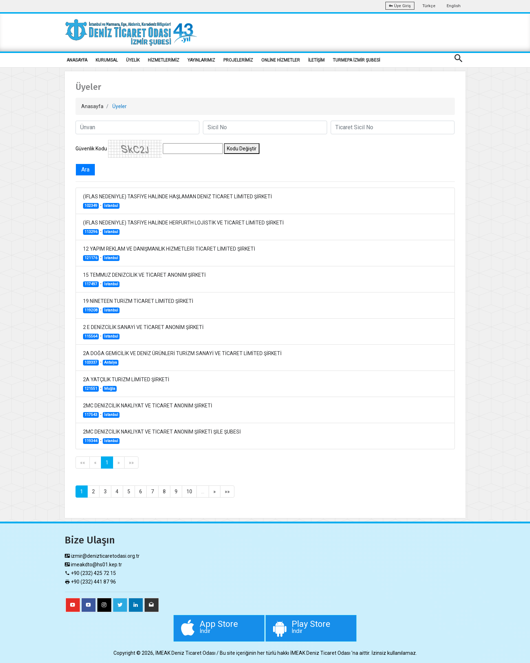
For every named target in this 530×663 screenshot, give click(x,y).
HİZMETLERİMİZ (163, 60)
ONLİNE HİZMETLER (280, 60)
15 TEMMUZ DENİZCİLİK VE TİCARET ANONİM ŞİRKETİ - (144, 279)
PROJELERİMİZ (238, 60)
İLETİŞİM (316, 60)
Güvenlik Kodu (91, 148)
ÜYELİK (133, 60)
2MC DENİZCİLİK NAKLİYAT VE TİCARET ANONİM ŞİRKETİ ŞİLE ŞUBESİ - (162, 436)
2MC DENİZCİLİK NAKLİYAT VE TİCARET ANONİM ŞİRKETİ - (147, 410)
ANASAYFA (77, 60)
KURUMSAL (107, 60)
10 (189, 491)
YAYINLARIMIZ (201, 60)
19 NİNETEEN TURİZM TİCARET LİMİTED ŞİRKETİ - (138, 305)
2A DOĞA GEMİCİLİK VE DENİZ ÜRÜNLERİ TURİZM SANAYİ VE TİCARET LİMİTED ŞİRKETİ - (182, 358)
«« (82, 462)
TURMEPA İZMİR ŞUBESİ (356, 60)
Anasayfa (92, 106)
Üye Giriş (400, 6)
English (454, 6)
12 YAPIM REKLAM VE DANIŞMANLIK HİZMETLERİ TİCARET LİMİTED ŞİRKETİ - (169, 253)
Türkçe (429, 6)
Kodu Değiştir (242, 148)
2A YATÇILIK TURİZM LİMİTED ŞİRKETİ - (126, 384)
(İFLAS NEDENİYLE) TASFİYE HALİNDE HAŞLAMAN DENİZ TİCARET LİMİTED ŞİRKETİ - (177, 201)
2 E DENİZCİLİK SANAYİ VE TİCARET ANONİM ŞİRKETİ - (143, 331)
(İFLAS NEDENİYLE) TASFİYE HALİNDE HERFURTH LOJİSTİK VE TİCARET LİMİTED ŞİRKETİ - (183, 227)
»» (131, 462)
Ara (85, 169)
